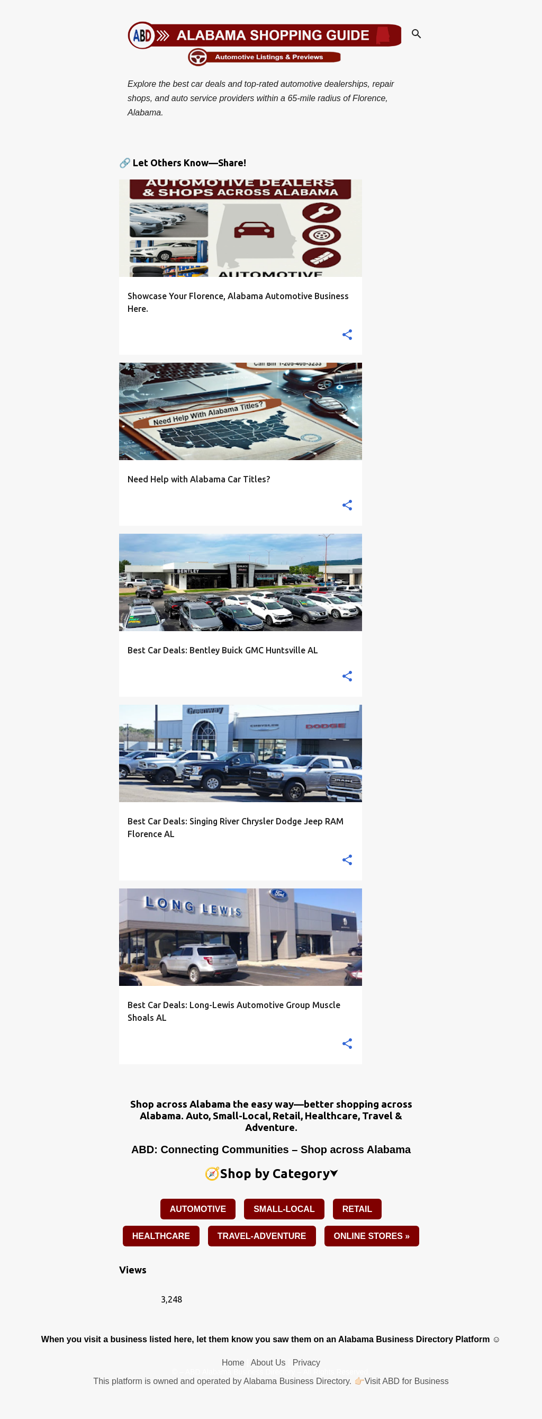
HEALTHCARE (161, 1236)
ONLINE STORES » (372, 1236)
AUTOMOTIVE (198, 1209)
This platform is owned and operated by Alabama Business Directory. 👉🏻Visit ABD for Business (270, 1381)
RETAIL (357, 1209)
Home (233, 1362)
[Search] (416, 34)
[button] (347, 335)
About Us (268, 1362)
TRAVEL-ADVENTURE (262, 1236)
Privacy (306, 1362)
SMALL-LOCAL (284, 1209)
